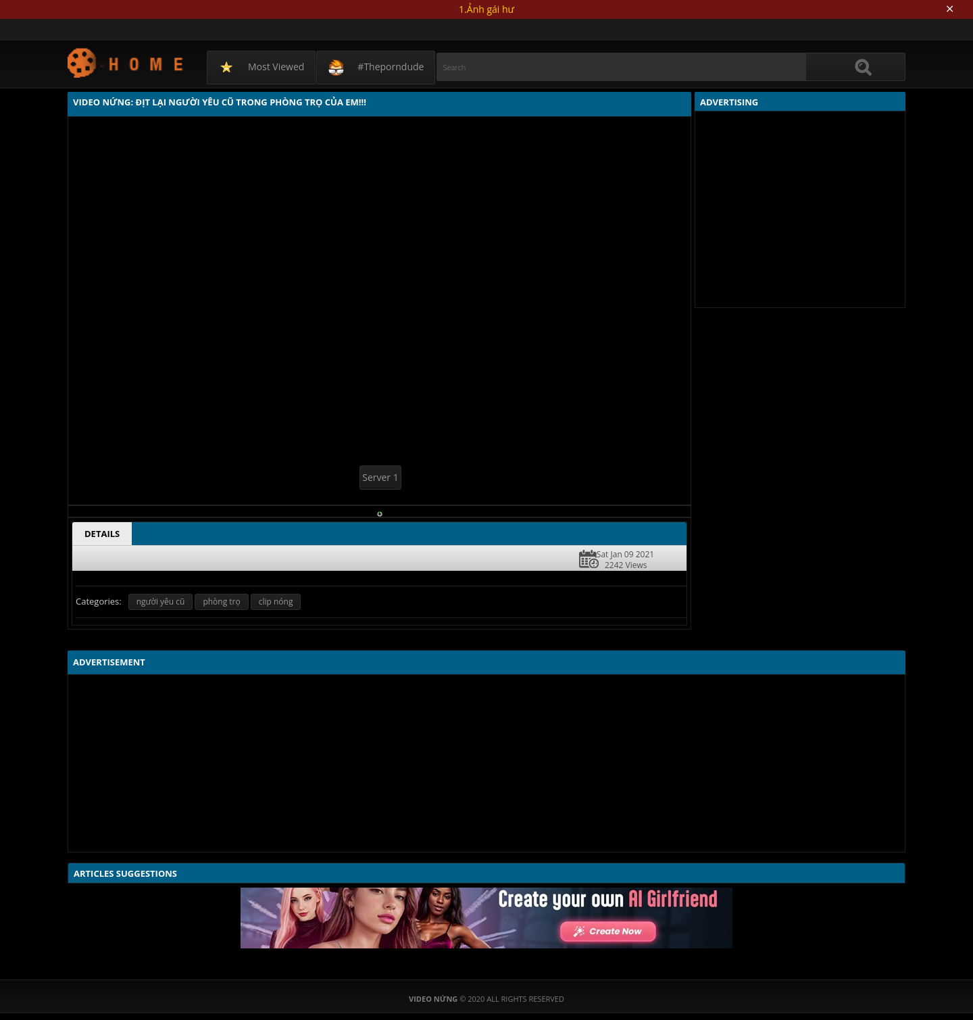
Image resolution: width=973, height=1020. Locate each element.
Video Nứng (126, 62)
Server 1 (380, 477)
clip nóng (276, 601)
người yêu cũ (160, 601)
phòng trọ (221, 601)
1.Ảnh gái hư (486, 9)
